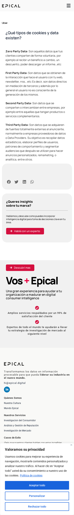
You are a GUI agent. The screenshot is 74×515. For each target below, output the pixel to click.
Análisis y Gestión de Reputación (21, 425)
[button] (68, 5)
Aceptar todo (37, 485)
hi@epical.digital (15, 382)
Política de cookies (31, 475)
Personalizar (37, 495)
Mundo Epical (11, 408)
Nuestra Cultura (12, 403)
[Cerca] (71, 445)
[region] (37, 479)
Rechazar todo (37, 506)
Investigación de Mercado (17, 430)
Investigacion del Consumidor (20, 420)
